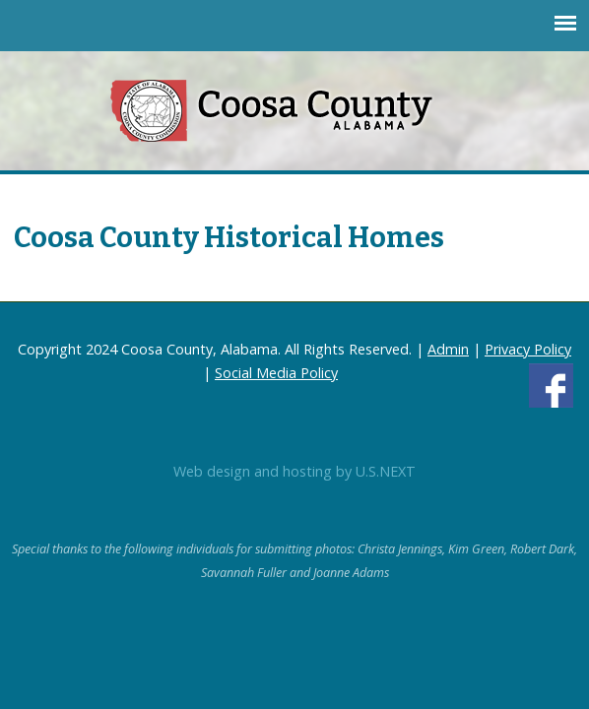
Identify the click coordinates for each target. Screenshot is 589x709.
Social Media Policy (276, 372)
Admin (448, 349)
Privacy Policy (528, 349)
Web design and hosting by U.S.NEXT (294, 471)
